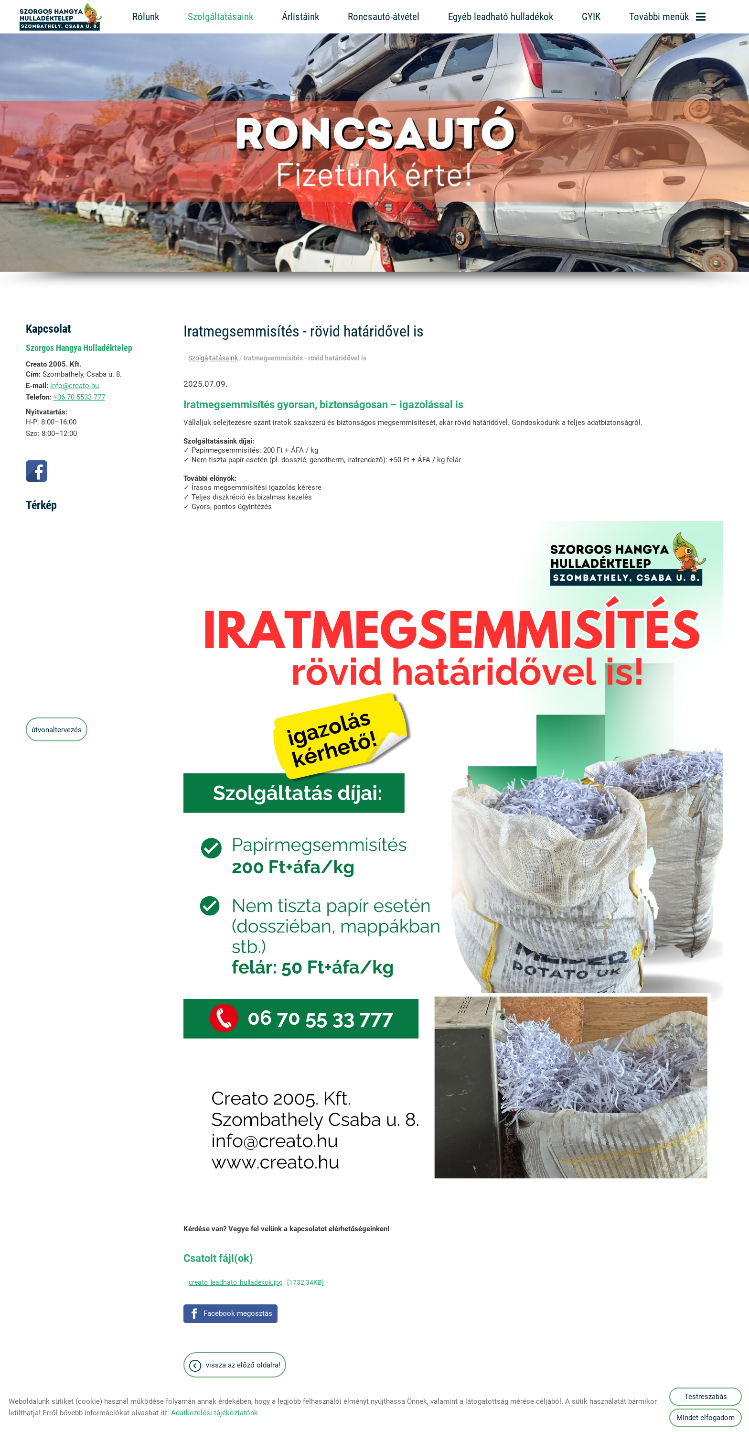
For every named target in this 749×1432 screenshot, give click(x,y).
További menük (667, 16)
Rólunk (145, 16)
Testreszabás (706, 1396)
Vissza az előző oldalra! (243, 1360)
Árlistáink (300, 16)
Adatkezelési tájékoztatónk (214, 1413)
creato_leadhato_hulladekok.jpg (236, 1277)
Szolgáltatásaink (220, 16)
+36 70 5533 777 (79, 392)
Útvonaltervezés (57, 725)
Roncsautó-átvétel (383, 16)
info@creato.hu (74, 381)
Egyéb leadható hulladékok (500, 16)
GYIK (591, 16)
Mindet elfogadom (705, 1417)
